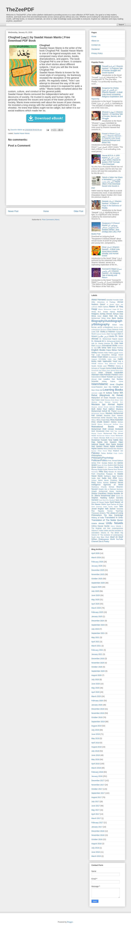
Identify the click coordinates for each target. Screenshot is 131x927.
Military (93, 420)
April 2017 (95, 814)
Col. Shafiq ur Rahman (105, 332)
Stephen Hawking (99, 498)
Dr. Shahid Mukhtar (102, 343)
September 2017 (98, 793)
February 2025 (97, 612)
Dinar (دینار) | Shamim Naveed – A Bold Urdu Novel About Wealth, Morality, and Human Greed (111, 251)
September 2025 (98, 583)
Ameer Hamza (109, 312)
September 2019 (98, 722)
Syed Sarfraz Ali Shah (115, 504)
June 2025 (95, 595)
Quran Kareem (97, 467)
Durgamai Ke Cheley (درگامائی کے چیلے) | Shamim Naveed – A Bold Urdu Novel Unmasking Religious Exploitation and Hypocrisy (107, 93)
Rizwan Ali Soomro (115, 472)
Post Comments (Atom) (50, 220)
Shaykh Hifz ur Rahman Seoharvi (110, 489)
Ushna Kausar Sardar (100, 526)
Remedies (94, 471)
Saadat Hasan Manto (22, 133)
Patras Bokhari (106, 453)
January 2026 (96, 566)
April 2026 (95, 553)
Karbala (116, 387)
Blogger (70, 922)
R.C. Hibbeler (108, 467)
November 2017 (97, 785)
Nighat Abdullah (116, 446)
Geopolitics (106, 355)
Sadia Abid (95, 478)
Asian (99, 316)
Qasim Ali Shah (102, 465)
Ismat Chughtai (116, 384)
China (109, 329)
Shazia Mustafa (113, 493)
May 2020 (95, 688)
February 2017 (97, 823)
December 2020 (97, 658)
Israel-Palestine (97, 387)
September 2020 (98, 671)
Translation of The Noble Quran (107, 520)
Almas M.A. (96, 312)
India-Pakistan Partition (108, 375)
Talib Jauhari (110, 509)
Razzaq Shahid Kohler (99, 469)
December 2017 (97, 780)
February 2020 (97, 701)
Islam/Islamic (99, 384)
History (111, 366)
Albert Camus (103, 307)
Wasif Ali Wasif (116, 537)
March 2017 (96, 818)
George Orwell (117, 355)
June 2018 (95, 755)
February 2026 (97, 562)
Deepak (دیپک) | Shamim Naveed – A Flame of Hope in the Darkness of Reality (111, 204)
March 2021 (96, 646)
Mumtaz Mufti (104, 438)
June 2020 (95, 684)
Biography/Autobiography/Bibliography (106, 322)
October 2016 (96, 839)
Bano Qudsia (117, 318)
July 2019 (95, 730)
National (94, 444)
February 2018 (97, 772)
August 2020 (96, 675)
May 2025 (95, 600)
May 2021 (95, 637)
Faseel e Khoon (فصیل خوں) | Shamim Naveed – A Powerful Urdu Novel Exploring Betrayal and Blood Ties (112, 138)
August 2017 (96, 797)
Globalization (113, 357)
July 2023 (95, 629)
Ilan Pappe (102, 370)
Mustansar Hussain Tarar (101, 440)
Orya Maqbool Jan (115, 451)
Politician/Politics (99, 460)
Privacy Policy (97, 53)
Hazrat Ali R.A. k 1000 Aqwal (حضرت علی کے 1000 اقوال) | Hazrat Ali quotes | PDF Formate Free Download (111, 159)
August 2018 (96, 747)
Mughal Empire (96, 433)
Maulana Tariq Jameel (114, 418)
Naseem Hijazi (116, 442)
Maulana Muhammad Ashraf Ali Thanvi (107, 410)
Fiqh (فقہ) (95, 355)
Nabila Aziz (102, 442)
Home (46, 211)
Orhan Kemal (102, 451)
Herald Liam (102, 366)
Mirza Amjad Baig (102, 420)
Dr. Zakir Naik (117, 343)
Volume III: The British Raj (112, 533)
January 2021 (96, 654)
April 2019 (95, 743)
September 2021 (98, 633)
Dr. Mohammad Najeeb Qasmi (111, 339)
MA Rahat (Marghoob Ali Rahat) (107, 394)
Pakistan (95, 453)
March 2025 (96, 608)
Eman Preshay (117, 348)
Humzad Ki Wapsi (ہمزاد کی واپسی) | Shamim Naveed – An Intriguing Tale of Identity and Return (112, 273)
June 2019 (95, 734)
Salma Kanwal (102, 483)
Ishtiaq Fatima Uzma (112, 381)
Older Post (78, 211)
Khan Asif (99, 390)
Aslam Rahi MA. (110, 316)
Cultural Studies (101, 334)
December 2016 (97, 831)
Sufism (111, 498)
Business (103, 329)
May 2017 (95, 810)
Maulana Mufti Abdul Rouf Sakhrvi (107, 408)
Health (93, 366)
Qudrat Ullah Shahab (115, 465)
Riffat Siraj (103, 472)
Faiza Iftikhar (111, 350)
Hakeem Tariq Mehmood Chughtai (110, 363)
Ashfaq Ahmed (106, 314)
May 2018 (95, 759)
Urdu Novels (114, 523)
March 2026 (96, 558)
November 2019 (97, 713)
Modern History (109, 422)
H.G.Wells (102, 359)
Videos (113, 526)
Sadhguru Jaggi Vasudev (113, 476)
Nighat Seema (97, 448)
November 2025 (97, 574)
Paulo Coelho (118, 453)
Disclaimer (95, 49)
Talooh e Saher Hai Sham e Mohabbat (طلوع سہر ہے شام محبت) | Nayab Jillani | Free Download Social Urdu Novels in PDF (107, 182)
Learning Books (113, 389)
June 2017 (95, 806)
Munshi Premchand (116, 438)
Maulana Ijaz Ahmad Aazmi (107, 404)
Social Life (119, 495)
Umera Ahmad (97, 523)
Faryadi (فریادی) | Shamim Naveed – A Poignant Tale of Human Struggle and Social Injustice (112, 69)
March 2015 (96, 856)
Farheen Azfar (102, 353)
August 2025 (96, 587)
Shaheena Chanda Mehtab (102, 487)
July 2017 (95, 802)
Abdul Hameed (98, 299)
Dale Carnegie (112, 334)
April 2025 (95, 604)
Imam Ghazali (105, 373)
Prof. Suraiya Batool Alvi (106, 463)
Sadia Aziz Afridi (109, 478)
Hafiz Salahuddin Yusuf (107, 361)
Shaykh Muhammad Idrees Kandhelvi (107, 491)
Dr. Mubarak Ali (97, 341)
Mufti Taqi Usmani (116, 431)
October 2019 (96, 717)
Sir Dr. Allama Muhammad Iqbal (107, 494)
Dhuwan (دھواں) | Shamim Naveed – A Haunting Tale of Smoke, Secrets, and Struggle (112, 115)
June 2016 (95, 852)
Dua (93, 345)
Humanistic (95, 370)
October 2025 (96, 579)
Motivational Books (102, 426)
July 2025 (95, 591)
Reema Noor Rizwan (115, 469)
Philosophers (96, 455)
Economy (98, 345)
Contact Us (95, 45)
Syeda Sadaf (113, 506)
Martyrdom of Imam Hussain (103, 398)
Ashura (116, 314)
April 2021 (95, 642)
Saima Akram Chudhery (107, 480)
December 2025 (97, 570)
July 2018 (95, 751)
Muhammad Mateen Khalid (106, 435)
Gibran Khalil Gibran (99, 357)
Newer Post (13, 211)
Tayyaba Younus (105, 511)
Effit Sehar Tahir (104, 348)
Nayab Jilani (104, 444)
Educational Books (109, 345)
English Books (98, 350)
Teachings (119, 511)
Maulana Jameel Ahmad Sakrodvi (103, 407)
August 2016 (96, 844)
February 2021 (97, 650)
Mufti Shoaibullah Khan (100, 431)
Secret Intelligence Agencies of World (107, 483)
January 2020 (96, 705)
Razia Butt (118, 467)
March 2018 (96, 768)
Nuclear (93, 451)
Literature (94, 393)
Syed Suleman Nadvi (99, 506)
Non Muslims (118, 449)
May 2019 (95, 738)
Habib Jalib (112, 359)
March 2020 (96, 696)
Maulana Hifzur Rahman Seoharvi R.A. (107, 402)
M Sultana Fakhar (111, 393)
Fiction (121, 352)
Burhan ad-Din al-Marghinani (102, 327)
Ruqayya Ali (111, 474)
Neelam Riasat (102, 446)
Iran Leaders (104, 379)
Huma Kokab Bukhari (114, 368)
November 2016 (97, 835)
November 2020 (97, 663)
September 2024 (98, 625)
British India (117, 325)
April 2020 (95, 692)
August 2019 (96, 726)
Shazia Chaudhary (99, 493)
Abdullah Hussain (112, 300)
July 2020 (95, 680)
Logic (100, 393)
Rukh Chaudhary (98, 474)
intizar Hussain (107, 377)
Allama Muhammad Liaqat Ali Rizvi (110, 309)
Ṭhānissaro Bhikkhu (98, 513)
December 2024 (97, 621)
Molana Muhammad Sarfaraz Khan (110, 424)
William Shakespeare (100, 539)
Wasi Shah (105, 537)
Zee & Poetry (104, 541)
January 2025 (96, 616)
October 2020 (96, 667)
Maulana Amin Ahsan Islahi (114, 400)
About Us (95, 41)
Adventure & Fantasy (106, 302)
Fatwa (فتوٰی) (113, 353)
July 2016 (95, 848)
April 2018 (95, 764)
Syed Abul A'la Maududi (107, 500)
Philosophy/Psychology (102, 458)
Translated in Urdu (114, 517)
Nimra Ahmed (108, 449)
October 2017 (96, 789)
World (112, 539)
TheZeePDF (20, 9)
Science (113, 482)
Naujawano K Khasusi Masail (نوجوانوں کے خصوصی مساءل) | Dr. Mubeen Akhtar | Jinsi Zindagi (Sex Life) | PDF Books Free (106, 228)
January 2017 (96, 827)
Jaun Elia (107, 387)
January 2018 (96, 776)
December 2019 (97, 709)
